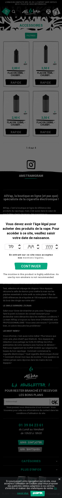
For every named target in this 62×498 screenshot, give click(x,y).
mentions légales (33, 258)
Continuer (31, 266)
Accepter (37, 493)
